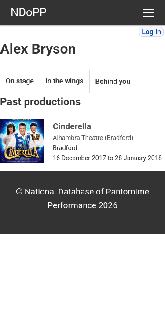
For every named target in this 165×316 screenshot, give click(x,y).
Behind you (113, 81)
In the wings (64, 81)
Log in (151, 32)
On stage (20, 81)
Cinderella (72, 126)
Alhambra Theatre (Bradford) (93, 138)
